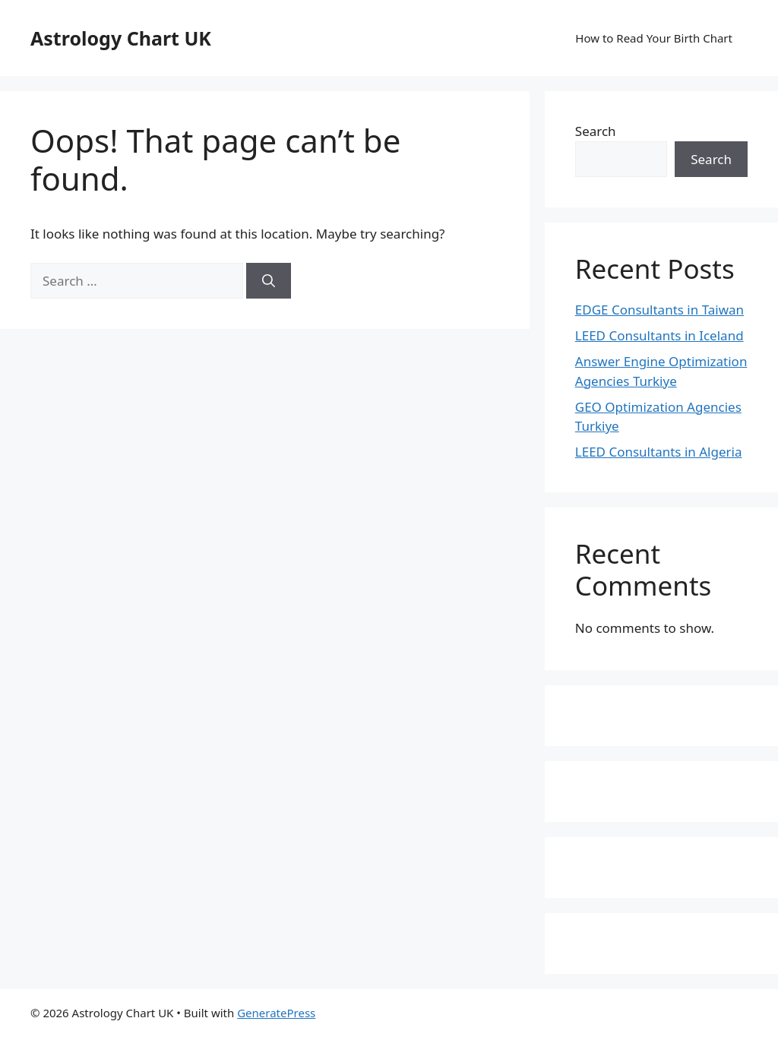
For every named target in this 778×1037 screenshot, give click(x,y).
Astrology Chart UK (120, 38)
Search (595, 131)
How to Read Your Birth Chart (653, 38)
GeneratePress (276, 1012)
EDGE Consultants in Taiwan (659, 309)
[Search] (268, 281)
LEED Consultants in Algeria (658, 451)
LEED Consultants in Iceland (659, 335)
